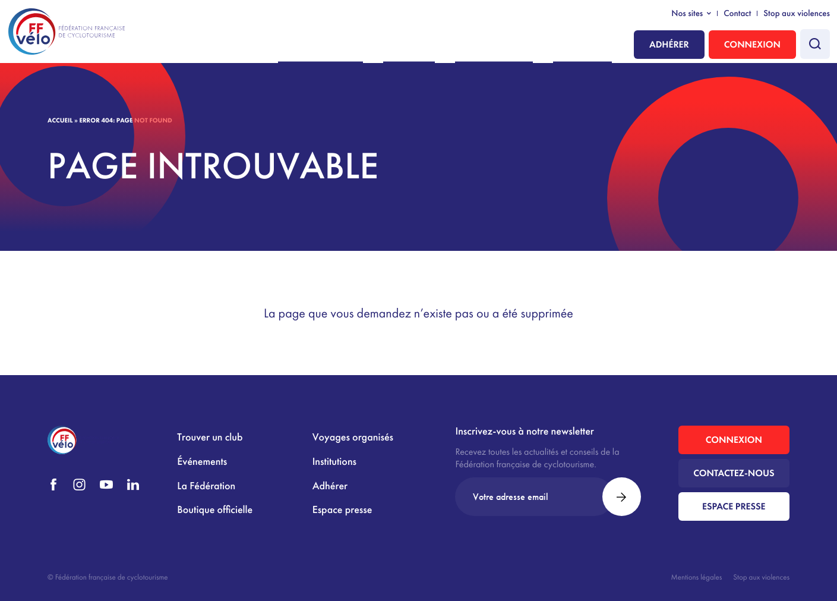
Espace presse (342, 510)
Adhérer (669, 44)
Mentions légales (696, 577)
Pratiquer (449, 45)
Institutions (589, 45)
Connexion (752, 44)
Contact (737, 14)
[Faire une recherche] (815, 44)
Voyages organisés (352, 437)
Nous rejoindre (378, 45)
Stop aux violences (796, 14)
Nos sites (687, 14)
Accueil (60, 121)
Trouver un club (209, 437)
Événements (202, 461)
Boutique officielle (214, 510)
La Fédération (518, 45)
